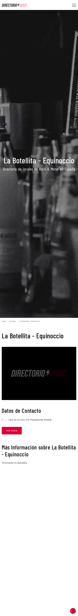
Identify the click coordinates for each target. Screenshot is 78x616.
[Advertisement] (39, 487)
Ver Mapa (11, 430)
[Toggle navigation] (74, 5)
